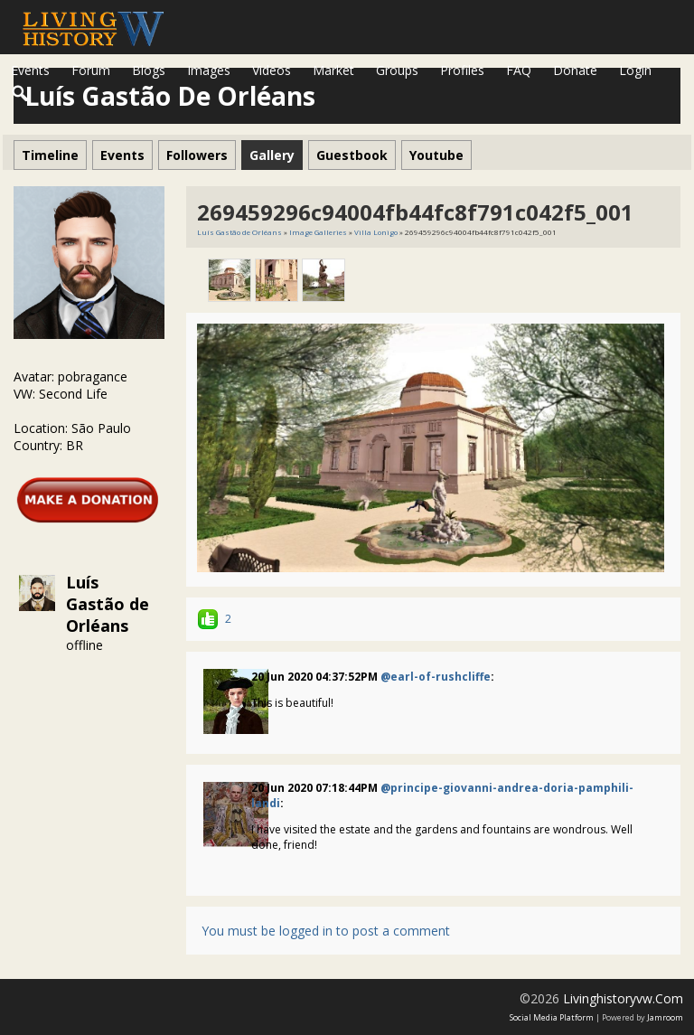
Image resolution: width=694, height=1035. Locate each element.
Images (208, 70)
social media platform (552, 1017)
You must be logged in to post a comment (326, 930)
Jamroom (665, 1017)
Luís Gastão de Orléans (107, 603)
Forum (90, 70)
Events (30, 70)
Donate (575, 70)
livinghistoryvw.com (623, 998)
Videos (271, 70)
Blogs (148, 70)
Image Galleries (318, 232)
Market (333, 70)
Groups (397, 70)
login (635, 70)
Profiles (462, 70)
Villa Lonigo (376, 232)
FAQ (518, 70)
